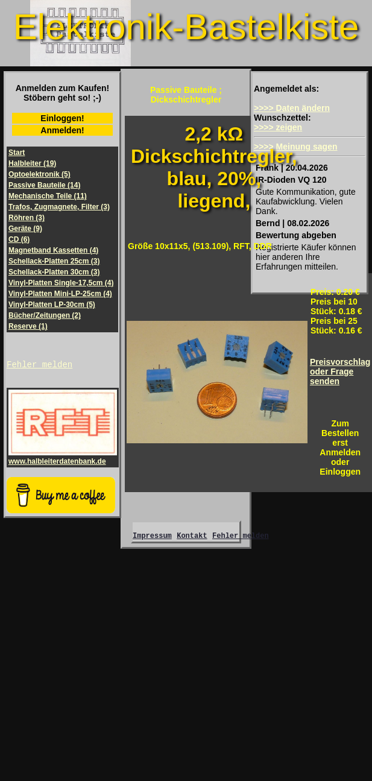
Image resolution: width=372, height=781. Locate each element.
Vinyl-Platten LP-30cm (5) (51, 304)
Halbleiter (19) (32, 163)
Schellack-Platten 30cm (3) (53, 272)
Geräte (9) (25, 228)
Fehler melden (39, 366)
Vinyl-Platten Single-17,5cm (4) (61, 283)
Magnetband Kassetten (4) (53, 250)
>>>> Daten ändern (292, 108)
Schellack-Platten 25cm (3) (53, 261)
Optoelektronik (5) (39, 174)
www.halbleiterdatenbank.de (62, 459)
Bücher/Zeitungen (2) (44, 315)
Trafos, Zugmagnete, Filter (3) (59, 207)
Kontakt (192, 539)
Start (16, 152)
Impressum (152, 539)
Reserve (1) (28, 326)
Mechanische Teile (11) (47, 196)
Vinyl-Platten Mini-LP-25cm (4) (60, 293)
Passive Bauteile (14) (44, 185)
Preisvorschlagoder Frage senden (340, 371)
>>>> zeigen (278, 127)
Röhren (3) (26, 217)
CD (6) (19, 239)
